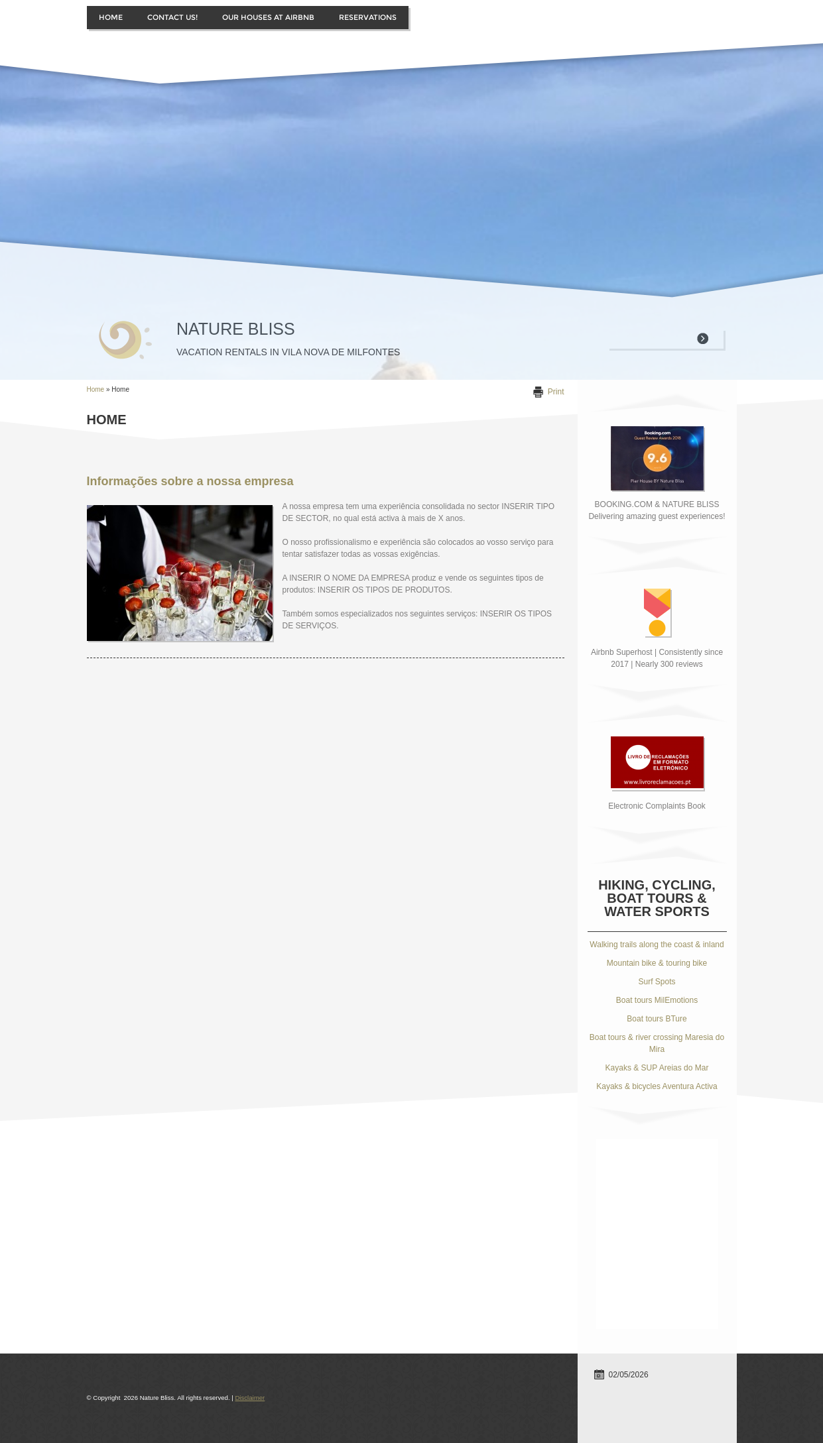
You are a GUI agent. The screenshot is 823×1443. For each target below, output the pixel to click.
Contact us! (172, 17)
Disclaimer (250, 1397)
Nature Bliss (235, 328)
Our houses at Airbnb (268, 17)
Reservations (368, 17)
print (556, 391)
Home (111, 17)
